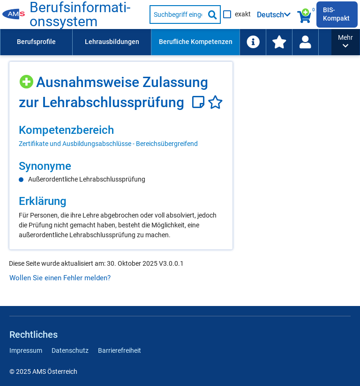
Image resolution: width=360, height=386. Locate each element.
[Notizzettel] (200, 102)
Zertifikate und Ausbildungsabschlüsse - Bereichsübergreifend (108, 143)
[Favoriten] (215, 102)
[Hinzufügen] (27, 78)
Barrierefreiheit (119, 350)
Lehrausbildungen (112, 41)
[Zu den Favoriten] (279, 42)
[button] (345, 42)
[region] (121, 135)
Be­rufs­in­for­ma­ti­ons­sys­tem (80, 14)
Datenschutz (70, 350)
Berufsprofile (36, 41)
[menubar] (165, 42)
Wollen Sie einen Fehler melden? (60, 278)
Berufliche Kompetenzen (195, 41)
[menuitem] (36, 42)
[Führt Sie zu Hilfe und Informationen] (253, 42)
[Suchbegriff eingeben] (177, 14)
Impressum (25, 350)
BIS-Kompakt (336, 14)
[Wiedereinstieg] (305, 42)
